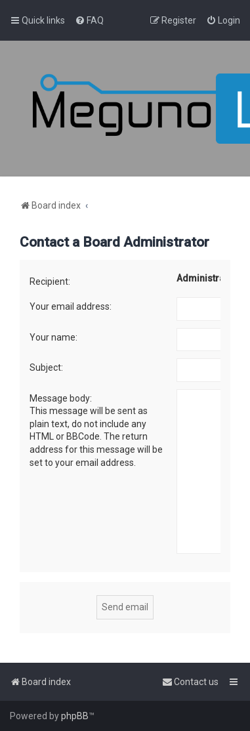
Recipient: (50, 281)
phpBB (75, 716)
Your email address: (71, 306)
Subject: (46, 367)
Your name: (53, 337)
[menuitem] (89, 20)
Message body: (61, 398)
